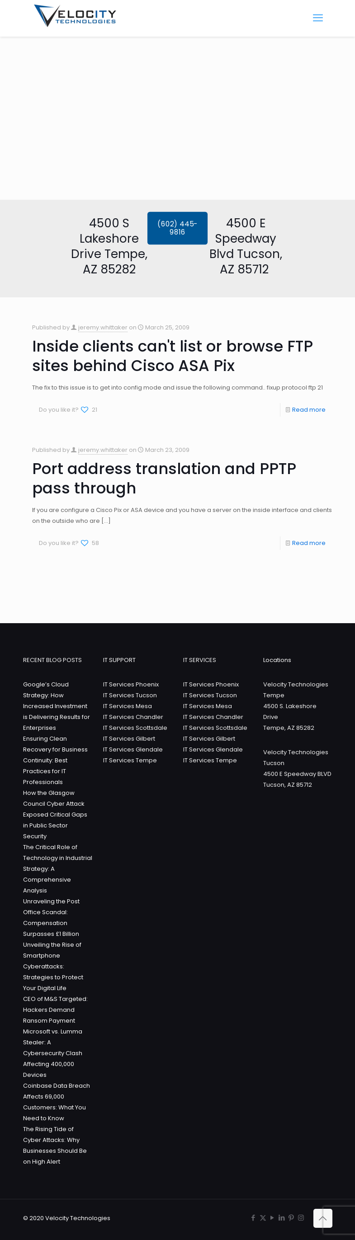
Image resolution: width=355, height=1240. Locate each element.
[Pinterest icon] (291, 1217)
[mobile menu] (318, 18)
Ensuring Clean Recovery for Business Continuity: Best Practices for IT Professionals (55, 760)
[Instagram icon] (301, 1217)
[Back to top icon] (322, 1218)
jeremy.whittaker (103, 327)
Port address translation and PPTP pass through (164, 478)
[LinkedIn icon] (282, 1217)
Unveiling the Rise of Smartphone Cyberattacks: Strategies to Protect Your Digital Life (53, 966)
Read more (309, 409)
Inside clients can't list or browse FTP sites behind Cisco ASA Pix (172, 355)
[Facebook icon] (253, 1217)
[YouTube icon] (272, 1217)
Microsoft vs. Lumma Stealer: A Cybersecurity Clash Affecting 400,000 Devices (52, 1053)
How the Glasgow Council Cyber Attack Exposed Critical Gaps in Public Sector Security (55, 815)
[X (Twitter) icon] (263, 1217)
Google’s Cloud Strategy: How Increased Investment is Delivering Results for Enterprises (56, 706)
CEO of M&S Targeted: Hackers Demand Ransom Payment (55, 1010)
